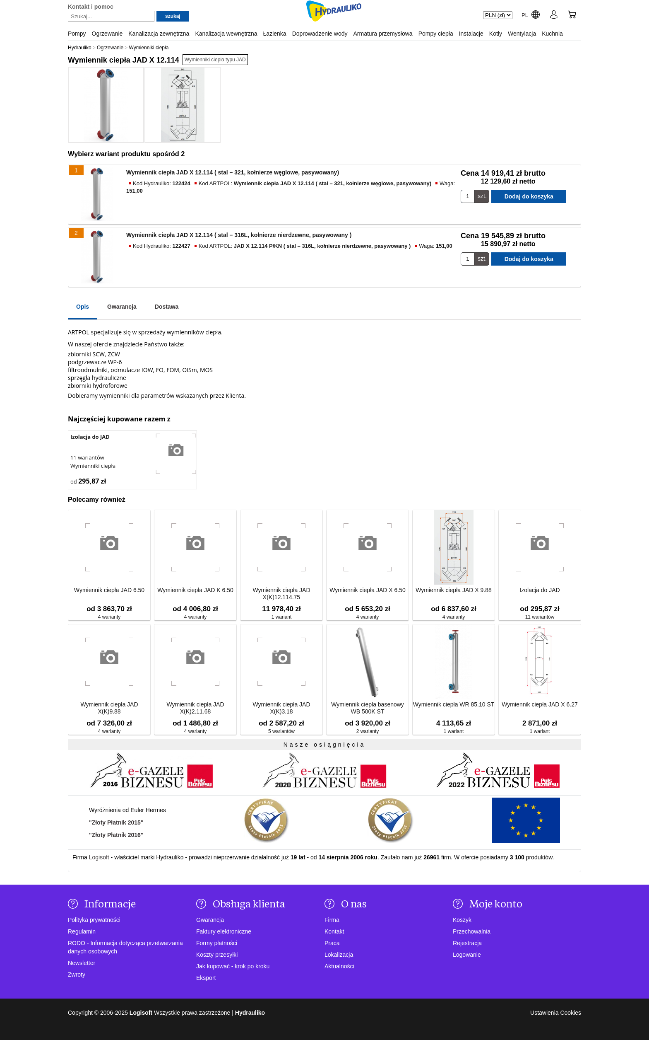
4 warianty (109, 617)
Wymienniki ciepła (92, 465)
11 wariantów (87, 457)
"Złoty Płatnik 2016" (116, 835)
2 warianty (367, 731)
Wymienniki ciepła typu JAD (215, 60)
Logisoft (99, 857)
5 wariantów (281, 731)
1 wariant (282, 617)
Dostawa (167, 306)
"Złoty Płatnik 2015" (116, 822)
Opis (82, 306)
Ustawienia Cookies (555, 1012)
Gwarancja (122, 306)
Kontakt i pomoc (90, 6)
